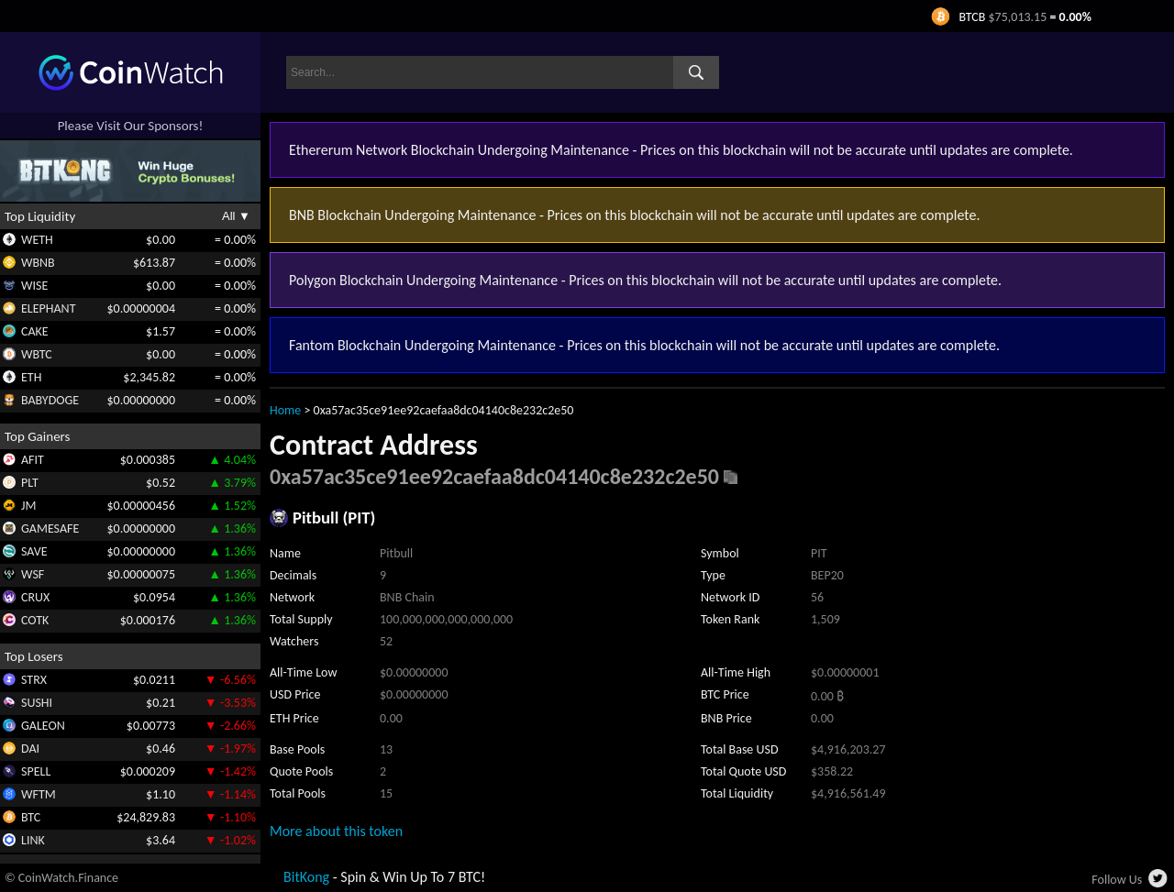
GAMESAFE (50, 528)
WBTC (36, 354)
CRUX (35, 597)
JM (28, 505)
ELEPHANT (48, 308)
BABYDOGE (50, 400)
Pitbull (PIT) (334, 517)
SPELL (35, 771)
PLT (30, 482)
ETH (31, 377)
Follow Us (1116, 879)
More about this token (336, 831)
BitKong (306, 877)
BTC (30, 817)
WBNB (38, 262)
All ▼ (236, 216)
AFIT (32, 460)
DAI (30, 748)
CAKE (35, 331)
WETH (37, 240)
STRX (34, 680)
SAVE (34, 551)
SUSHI (36, 702)
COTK (35, 620)
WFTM (38, 794)
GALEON (43, 725)
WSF (32, 574)
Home (285, 410)
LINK (33, 840)
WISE (34, 285)
